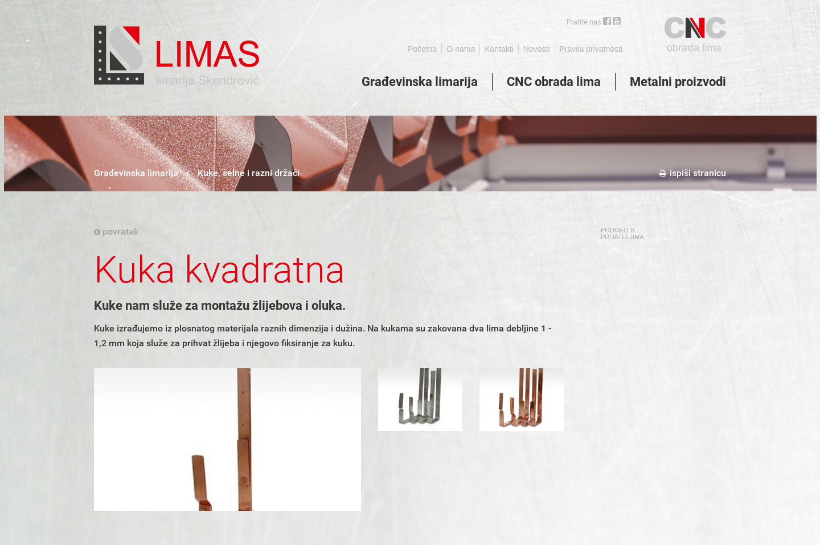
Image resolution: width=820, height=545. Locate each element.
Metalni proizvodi (678, 82)
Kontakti (499, 49)
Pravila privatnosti (591, 49)
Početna (422, 49)
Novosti (536, 49)
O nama (460, 49)
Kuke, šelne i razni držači (249, 172)
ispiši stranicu (692, 172)
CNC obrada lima (554, 82)
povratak (116, 231)
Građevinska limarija (420, 82)
